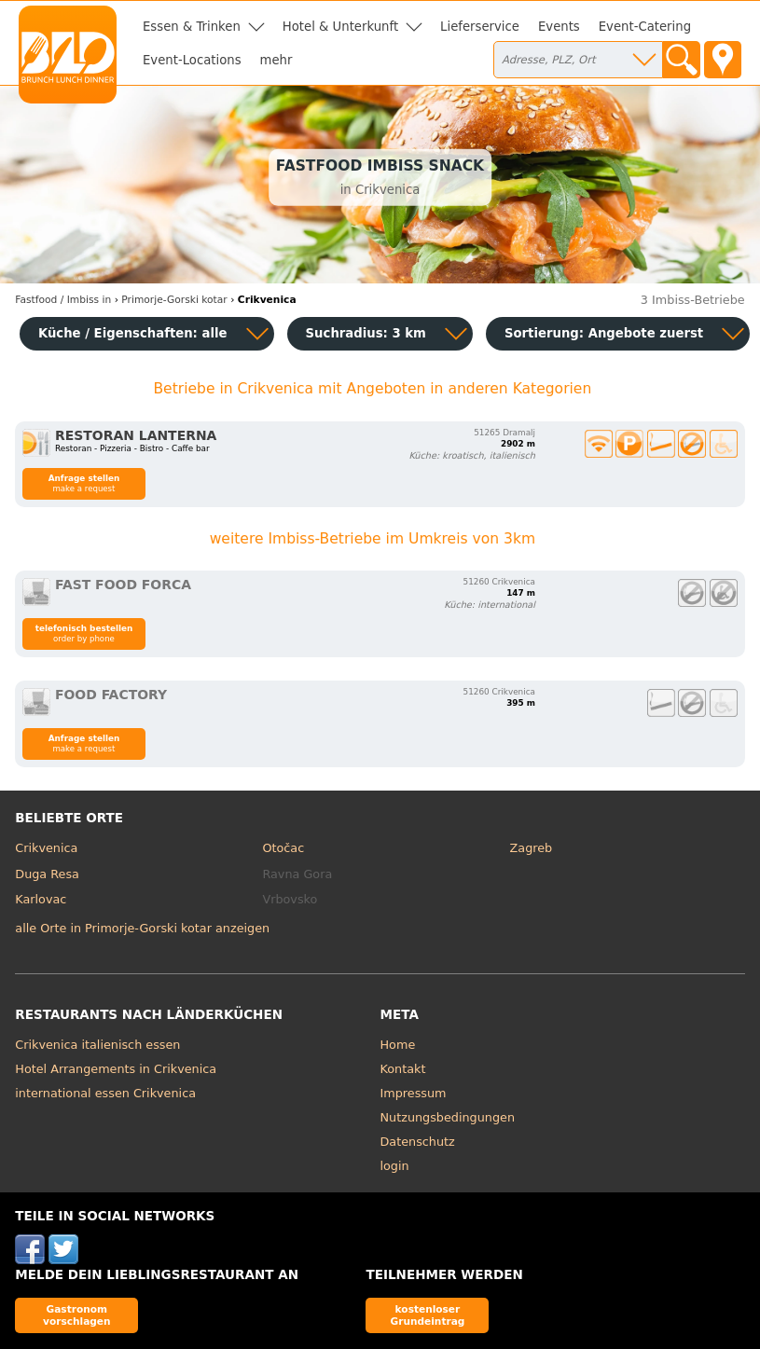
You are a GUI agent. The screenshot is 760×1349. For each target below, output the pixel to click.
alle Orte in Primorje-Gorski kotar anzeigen (142, 928)
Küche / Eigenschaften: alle (133, 333)
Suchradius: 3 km (366, 333)
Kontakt (403, 1069)
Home (398, 1045)
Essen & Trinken (192, 27)
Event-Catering (645, 27)
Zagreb (531, 848)
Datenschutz (417, 1142)
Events (559, 27)
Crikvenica (46, 848)
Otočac (283, 848)
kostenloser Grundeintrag (428, 1315)
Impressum (413, 1093)
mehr (276, 60)
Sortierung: (603, 333)
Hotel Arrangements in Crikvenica (115, 1069)
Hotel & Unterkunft (340, 27)
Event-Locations (192, 60)
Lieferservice (479, 27)
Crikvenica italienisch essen (97, 1045)
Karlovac (40, 899)
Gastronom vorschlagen (77, 1315)
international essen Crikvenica (105, 1093)
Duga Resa (47, 874)
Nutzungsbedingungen (448, 1117)
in (63, 300)
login (394, 1166)
